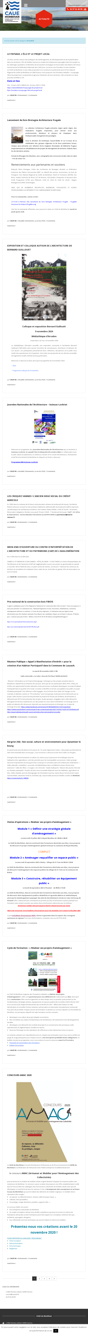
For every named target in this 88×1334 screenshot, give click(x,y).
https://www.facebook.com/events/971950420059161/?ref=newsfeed (45, 707)
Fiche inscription (15, 1241)
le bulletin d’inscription (21, 915)
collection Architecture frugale (39, 128)
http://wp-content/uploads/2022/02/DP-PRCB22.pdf (23, 627)
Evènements (22, 95)
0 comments (33, 95)
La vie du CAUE (40, 221)
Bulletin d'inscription (16, 1045)
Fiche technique (15, 1246)
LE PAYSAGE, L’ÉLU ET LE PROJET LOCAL (28, 54)
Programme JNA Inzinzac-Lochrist (24, 462)
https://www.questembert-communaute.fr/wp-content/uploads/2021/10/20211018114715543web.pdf (43, 709)
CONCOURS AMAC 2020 (19, 1075)
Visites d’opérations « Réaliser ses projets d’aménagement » (39, 822)
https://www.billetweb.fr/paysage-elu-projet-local (24, 88)
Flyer (14, 366)
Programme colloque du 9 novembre (25, 370)
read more (11, 100)
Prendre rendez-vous (77, 5)
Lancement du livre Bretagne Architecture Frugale (34, 120)
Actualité (21, 221)
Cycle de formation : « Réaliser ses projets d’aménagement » (39, 947)
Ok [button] (56, 1331)
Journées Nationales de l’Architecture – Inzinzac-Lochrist (37, 404)
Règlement (13, 1248)
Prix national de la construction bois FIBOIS (30, 601)
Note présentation (16, 1243)
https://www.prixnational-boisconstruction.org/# (22, 622)
